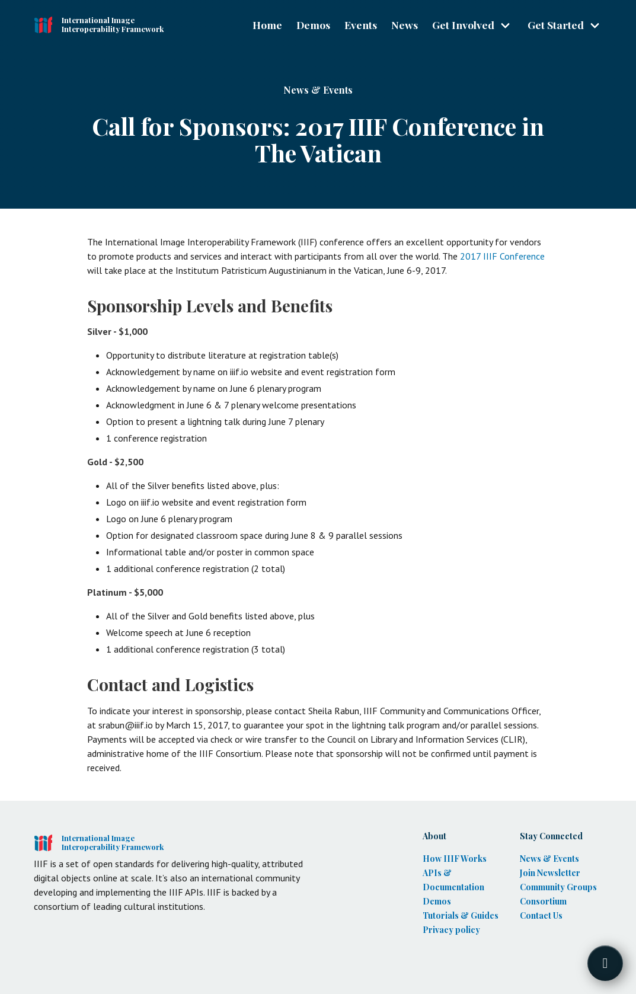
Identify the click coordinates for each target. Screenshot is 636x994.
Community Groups (558, 887)
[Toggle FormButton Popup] (605, 963)
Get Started (556, 24)
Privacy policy (451, 929)
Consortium (543, 901)
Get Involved (463, 24)
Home (267, 24)
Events (360, 24)
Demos (313, 24)
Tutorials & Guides (460, 915)
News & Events (318, 90)
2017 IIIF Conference (502, 256)
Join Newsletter (550, 872)
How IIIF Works (455, 858)
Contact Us (541, 915)
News (404, 24)
